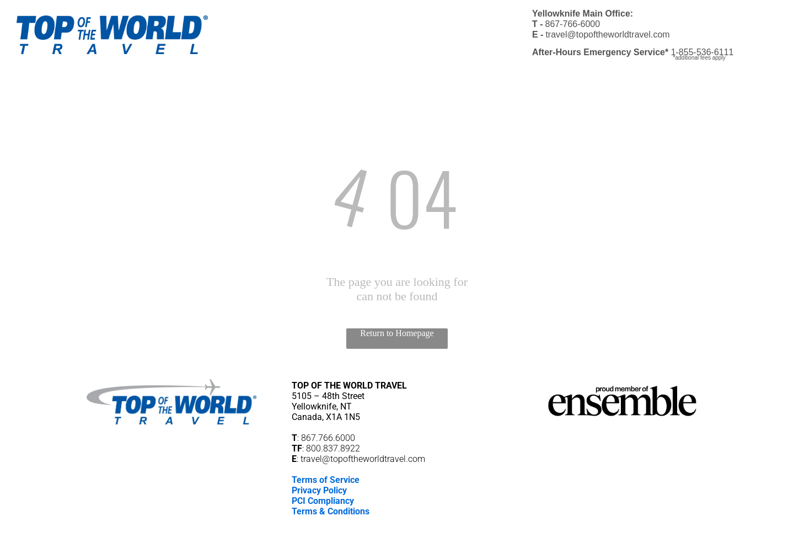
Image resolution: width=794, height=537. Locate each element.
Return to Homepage (396, 333)
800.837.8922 (333, 448)
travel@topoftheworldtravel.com (363, 459)
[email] (397, 527)
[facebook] (378, 527)
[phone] (415, 527)
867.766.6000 (328, 438)
